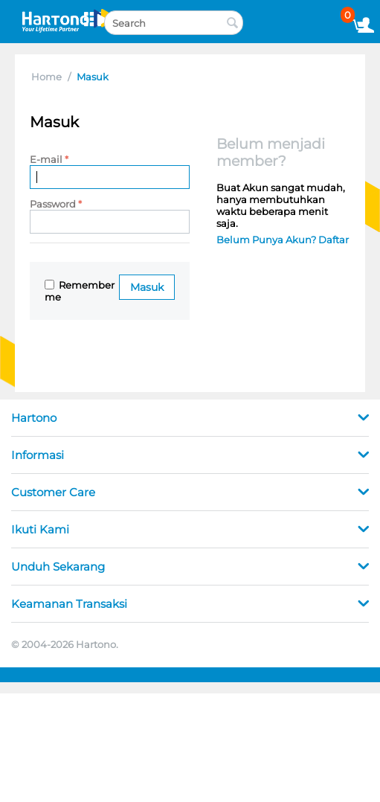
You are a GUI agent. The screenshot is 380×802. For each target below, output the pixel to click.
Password (53, 204)
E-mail (46, 159)
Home (46, 77)
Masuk (147, 287)
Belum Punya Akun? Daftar (282, 240)
